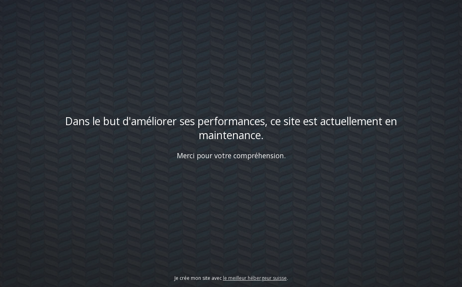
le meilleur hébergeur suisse (255, 278)
